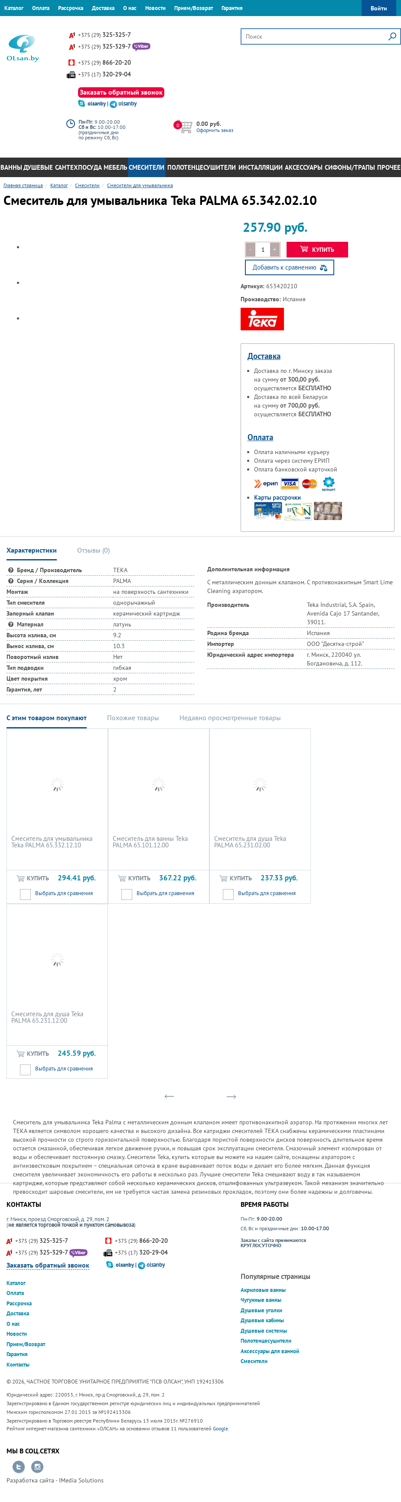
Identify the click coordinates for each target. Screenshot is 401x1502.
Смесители (146, 167)
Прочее (389, 167)
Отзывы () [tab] (93, 550)
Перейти (18, 1467)
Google (220, 1428)
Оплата (40, 8)
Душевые (38, 167)
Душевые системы (264, 1330)
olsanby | (99, 103)
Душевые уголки (261, 1310)
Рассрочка (70, 8)
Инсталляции (260, 167)
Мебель (115, 167)
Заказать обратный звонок (121, 92)
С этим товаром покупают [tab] (47, 717)
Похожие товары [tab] (133, 717)
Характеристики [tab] (32, 550)
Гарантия (232, 8)
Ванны (11, 167)
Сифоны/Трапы (350, 167)
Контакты (15, 23)
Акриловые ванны (263, 1290)
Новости (155, 8)
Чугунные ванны (261, 1300)
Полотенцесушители (201, 167)
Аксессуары (304, 167)
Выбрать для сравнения (64, 893)
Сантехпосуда (78, 167)
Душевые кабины (262, 1320)
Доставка (103, 8)
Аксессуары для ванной (270, 1351)
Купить (317, 249)
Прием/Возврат (193, 8)
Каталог (13, 8)
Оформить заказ (214, 130)
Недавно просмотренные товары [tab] (230, 717)
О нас (130, 8)
